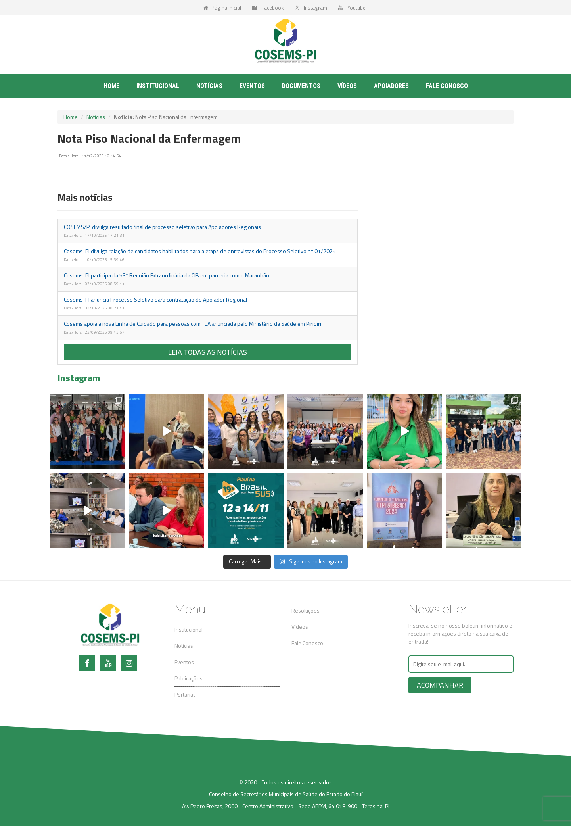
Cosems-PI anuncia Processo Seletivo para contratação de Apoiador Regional (155, 299)
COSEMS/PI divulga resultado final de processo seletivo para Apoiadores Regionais (162, 227)
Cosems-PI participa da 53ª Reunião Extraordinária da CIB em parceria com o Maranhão (166, 275)
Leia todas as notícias (207, 352)
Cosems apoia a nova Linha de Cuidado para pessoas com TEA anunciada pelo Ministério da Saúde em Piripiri (192, 323)
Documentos (301, 86)
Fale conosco (447, 86)
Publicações (188, 678)
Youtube (352, 8)
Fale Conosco (307, 643)
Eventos (252, 86)
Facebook (268, 8)
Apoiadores (391, 86)
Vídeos (347, 86)
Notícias (209, 86)
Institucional (157, 86)
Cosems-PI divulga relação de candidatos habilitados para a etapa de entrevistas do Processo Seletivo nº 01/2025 (200, 251)
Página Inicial (222, 8)
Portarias (185, 694)
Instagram (311, 8)
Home (111, 86)
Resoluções (305, 610)
